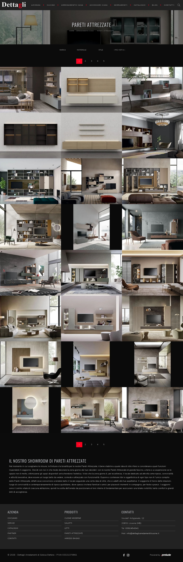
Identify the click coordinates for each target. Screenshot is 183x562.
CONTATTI (12, 538)
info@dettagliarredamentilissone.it (143, 533)
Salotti (68, 523)
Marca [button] (63, 50)
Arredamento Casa (72, 5)
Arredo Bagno (72, 538)
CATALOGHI (13, 528)
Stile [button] (101, 50)
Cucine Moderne (73, 518)
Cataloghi (140, 5)
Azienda (36, 5)
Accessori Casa (99, 5)
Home (71, 31)
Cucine (51, 5)
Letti (67, 528)
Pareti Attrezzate (105, 31)
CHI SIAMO (12, 518)
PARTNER (12, 533)
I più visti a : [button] (120, 50)
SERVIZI (11, 523)
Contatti (169, 5)
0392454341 (132, 528)
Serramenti (121, 5)
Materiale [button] (81, 50)
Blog (155, 5)
